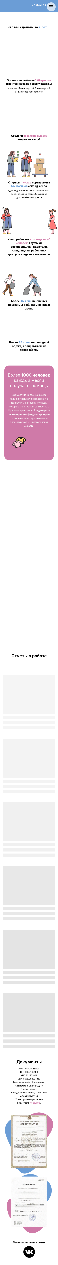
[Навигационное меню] (51, 6)
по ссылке (35, 1103)
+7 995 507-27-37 (41, 5)
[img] (29, 1252)
